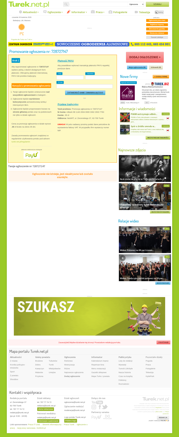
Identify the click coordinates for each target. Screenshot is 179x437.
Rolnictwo (68, 361)
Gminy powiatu (42, 357)
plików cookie (159, 411)
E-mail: (60, 82)
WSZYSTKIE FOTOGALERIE (160, 212)
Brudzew (39, 361)
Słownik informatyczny (51, 424)
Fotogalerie (120, 12)
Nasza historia (125, 372)
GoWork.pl (41, 428)
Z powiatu (14, 375)
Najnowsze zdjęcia (132, 149)
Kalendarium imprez (99, 361)
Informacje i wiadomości (137, 108)
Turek (51, 365)
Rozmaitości (124, 384)
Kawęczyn (39, 368)
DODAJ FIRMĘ (161, 76)
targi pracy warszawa (26, 428)
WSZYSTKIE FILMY (163, 283)
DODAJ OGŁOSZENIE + (145, 57)
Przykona (39, 376)
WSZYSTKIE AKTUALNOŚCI (157, 137)
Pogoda (149, 361)
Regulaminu (159, 407)
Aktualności (30, 12)
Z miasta (13, 361)
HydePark (150, 376)
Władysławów (54, 368)
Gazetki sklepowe (99, 372)
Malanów (39, 372)
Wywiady (122, 365)
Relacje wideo (128, 220)
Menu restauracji (98, 368)
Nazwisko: (90, 73)
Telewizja (144, 12)
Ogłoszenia (54, 12)
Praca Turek (69, 424)
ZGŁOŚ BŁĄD (163, 342)
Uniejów (52, 372)
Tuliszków (53, 361)
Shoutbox (14, 379)
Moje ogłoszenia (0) (137, 67)
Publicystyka (125, 357)
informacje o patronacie (48, 421)
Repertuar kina (97, 365)
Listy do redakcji (125, 361)
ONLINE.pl (164, 420)
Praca (99, 12)
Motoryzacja (69, 365)
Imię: (59, 73)
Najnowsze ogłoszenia (73, 372)
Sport (12, 371)
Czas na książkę (126, 376)
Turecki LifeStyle (126, 368)
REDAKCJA (163, 417)
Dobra (38, 365)
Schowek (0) (156, 67)
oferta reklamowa (45, 409)
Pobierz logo (70, 421)
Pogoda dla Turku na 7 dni (21, 39)
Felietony (122, 380)
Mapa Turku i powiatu (100, 376)
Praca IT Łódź (34, 424)
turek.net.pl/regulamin (21, 142)
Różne (67, 368)
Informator (78, 12)
